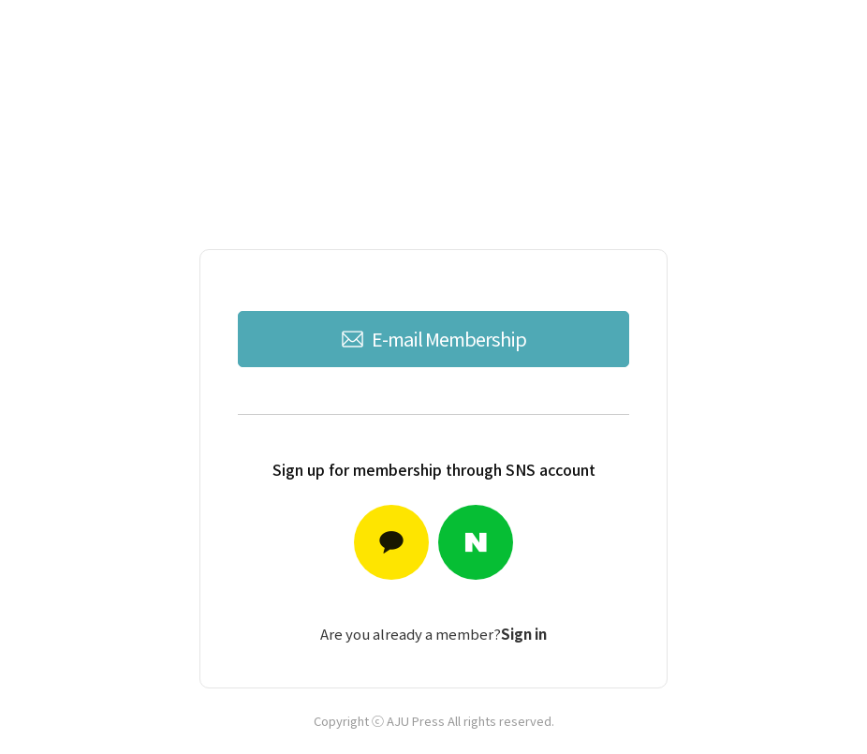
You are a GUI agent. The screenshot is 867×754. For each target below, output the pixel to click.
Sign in (524, 634)
